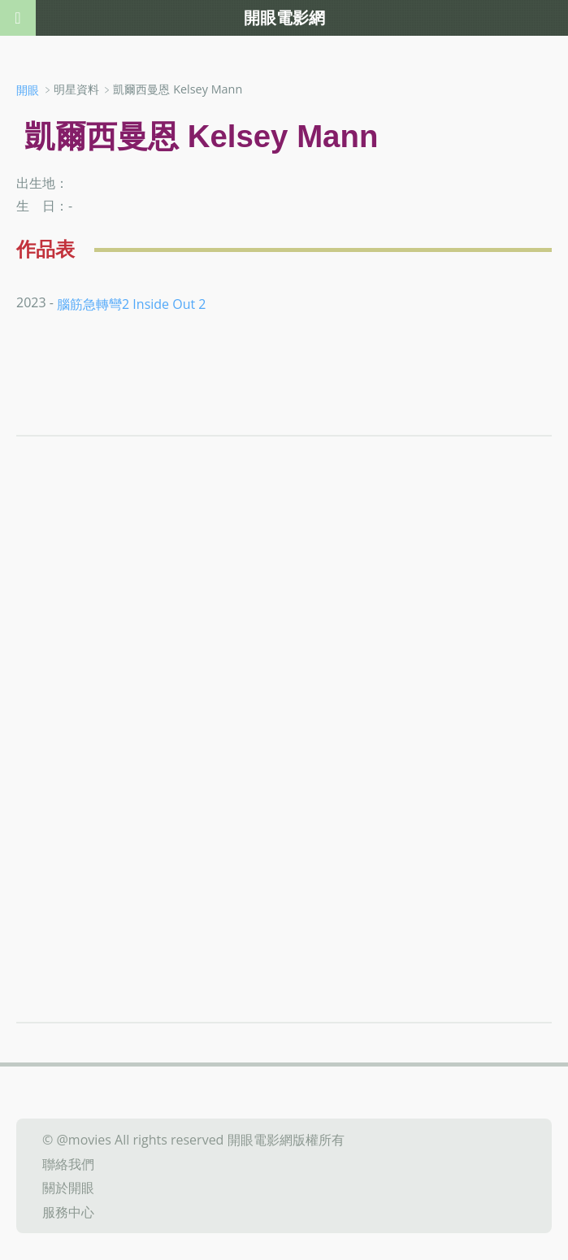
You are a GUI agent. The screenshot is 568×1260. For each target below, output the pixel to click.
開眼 (27, 90)
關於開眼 (68, 1188)
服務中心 (68, 1212)
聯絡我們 (68, 1163)
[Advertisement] (284, 623)
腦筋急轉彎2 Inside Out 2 (131, 303)
